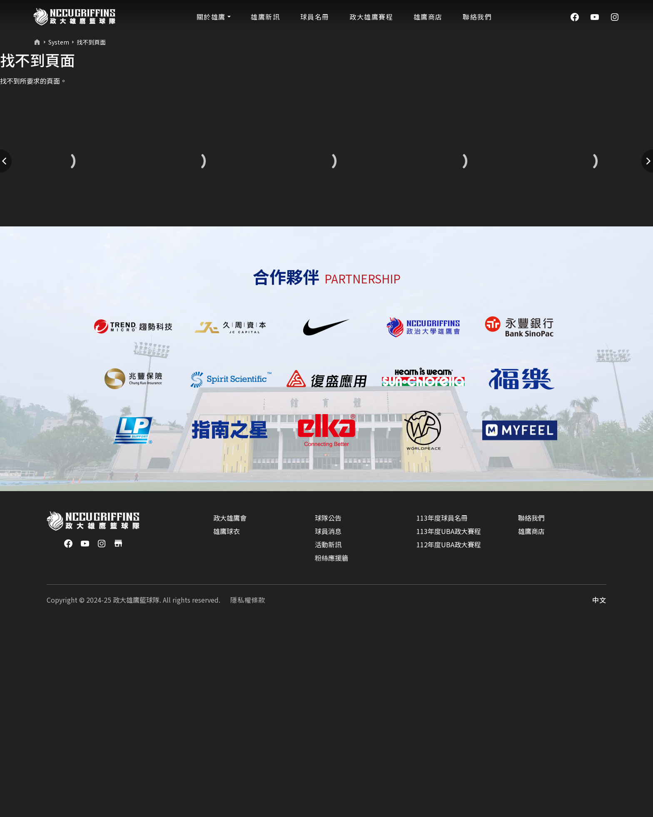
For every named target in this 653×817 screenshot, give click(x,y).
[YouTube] (595, 16)
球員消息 (328, 723)
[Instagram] (615, 16)
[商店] (118, 735)
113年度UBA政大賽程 (448, 723)
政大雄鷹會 (230, 710)
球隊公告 (328, 710)
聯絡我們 (531, 710)
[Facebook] (575, 16)
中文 (599, 792)
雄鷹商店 (531, 723)
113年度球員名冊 (442, 710)
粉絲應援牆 (331, 750)
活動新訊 (328, 737)
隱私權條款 (247, 792)
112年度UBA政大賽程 (448, 737)
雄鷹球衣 (226, 723)
